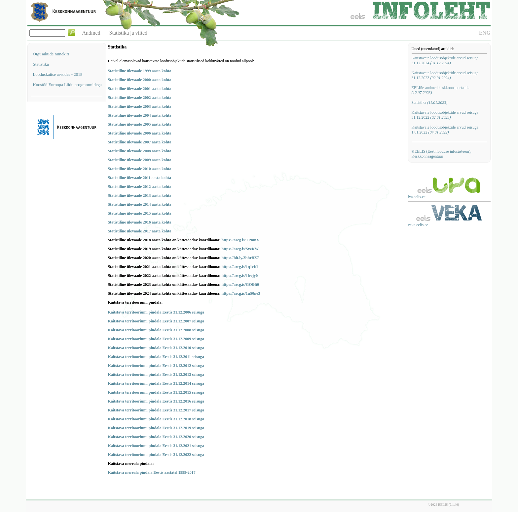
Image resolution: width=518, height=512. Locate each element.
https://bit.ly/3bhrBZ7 (240, 258)
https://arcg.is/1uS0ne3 (240, 293)
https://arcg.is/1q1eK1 (240, 266)
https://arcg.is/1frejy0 (239, 275)
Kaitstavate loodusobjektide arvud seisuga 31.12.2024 (445, 60)
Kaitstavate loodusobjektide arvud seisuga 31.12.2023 (445, 75)
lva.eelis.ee (417, 197)
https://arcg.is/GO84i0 (240, 284)
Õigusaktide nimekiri (51, 53)
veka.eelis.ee (418, 225)
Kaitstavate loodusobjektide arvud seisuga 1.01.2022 (445, 130)
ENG (485, 33)
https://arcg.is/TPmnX (240, 240)
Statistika (41, 64)
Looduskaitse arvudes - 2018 (57, 74)
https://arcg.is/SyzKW (240, 249)
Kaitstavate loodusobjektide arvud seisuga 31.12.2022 (445, 115)
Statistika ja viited (128, 33)
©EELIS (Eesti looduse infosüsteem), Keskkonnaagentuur (441, 154)
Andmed (91, 33)
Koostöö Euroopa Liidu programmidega (67, 84)
